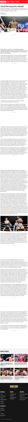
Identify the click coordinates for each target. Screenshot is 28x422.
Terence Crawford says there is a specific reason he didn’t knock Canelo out (6, 364)
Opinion (17, 1)
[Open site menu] (26, 2)
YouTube (2, 408)
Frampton (22, 233)
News (8, 1)
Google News (2, 415)
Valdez (23, 284)
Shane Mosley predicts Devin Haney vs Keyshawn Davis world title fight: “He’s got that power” (6, 377)
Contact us (22, 396)
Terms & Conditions (23, 398)
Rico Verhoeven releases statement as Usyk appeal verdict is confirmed (21, 377)
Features (12, 1)
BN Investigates (3, 399)
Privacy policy (22, 399)
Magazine (2, 403)
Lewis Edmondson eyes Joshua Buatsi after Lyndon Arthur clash (21, 364)
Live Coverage (3, 396)
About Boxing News (23, 394)
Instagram (2, 410)
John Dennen (2, 13)
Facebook (2, 413)
